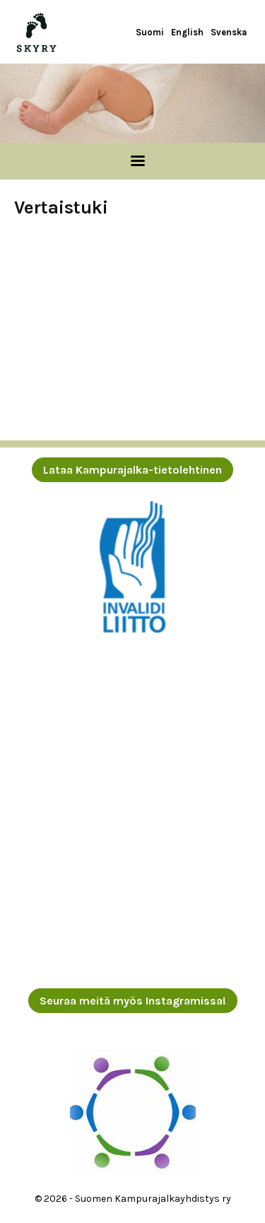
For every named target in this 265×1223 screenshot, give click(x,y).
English (187, 32)
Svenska (229, 32)
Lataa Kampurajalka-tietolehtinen (132, 469)
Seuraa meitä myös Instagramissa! (133, 1000)
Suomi (150, 32)
